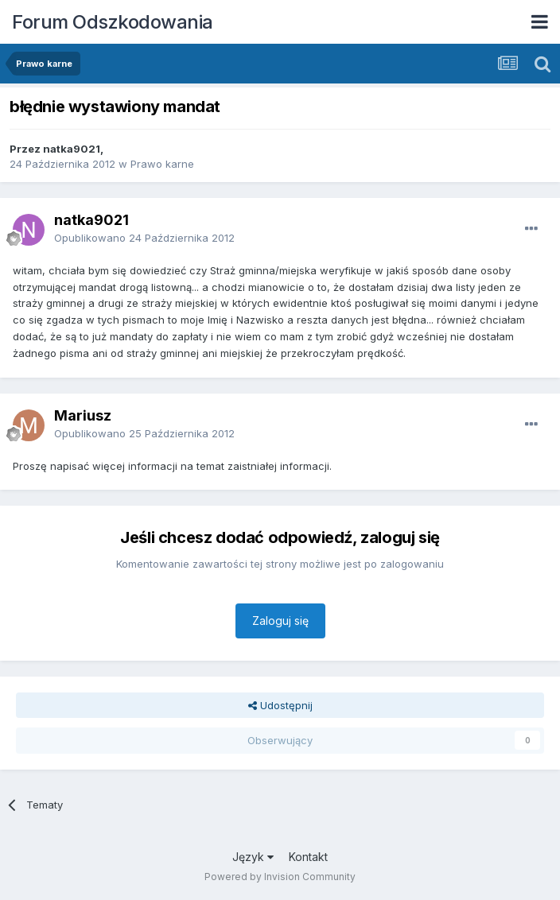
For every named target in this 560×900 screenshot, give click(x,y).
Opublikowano (144, 237)
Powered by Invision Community (280, 877)
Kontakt (308, 856)
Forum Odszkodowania (112, 21)
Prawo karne (162, 163)
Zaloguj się (280, 620)
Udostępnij (280, 705)
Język (253, 856)
